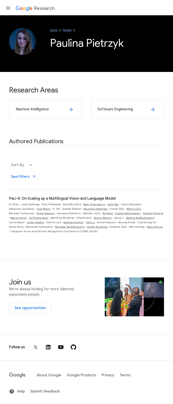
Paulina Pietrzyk (153, 213)
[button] (22, 165)
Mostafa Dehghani (96, 208)
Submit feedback (45, 391)
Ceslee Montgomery (128, 213)
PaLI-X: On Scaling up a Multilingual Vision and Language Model (62, 198)
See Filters (23, 176)
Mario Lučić (134, 208)
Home (54, 30)
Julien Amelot (35, 222)
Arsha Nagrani (45, 213)
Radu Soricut (155, 226)
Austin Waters (103, 217)
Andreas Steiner (73, 222)
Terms (125, 375)
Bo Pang (108, 213)
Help (17, 391)
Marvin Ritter (18, 217)
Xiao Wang (43, 208)
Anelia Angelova (97, 226)
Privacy (108, 375)
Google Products (81, 375)
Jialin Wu (113, 204)
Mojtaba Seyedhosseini (70, 226)
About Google (49, 375)
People (67, 30)
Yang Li (90, 222)
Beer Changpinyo (94, 204)
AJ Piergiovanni (38, 217)
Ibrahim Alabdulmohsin (140, 217)
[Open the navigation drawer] (8, 8)
